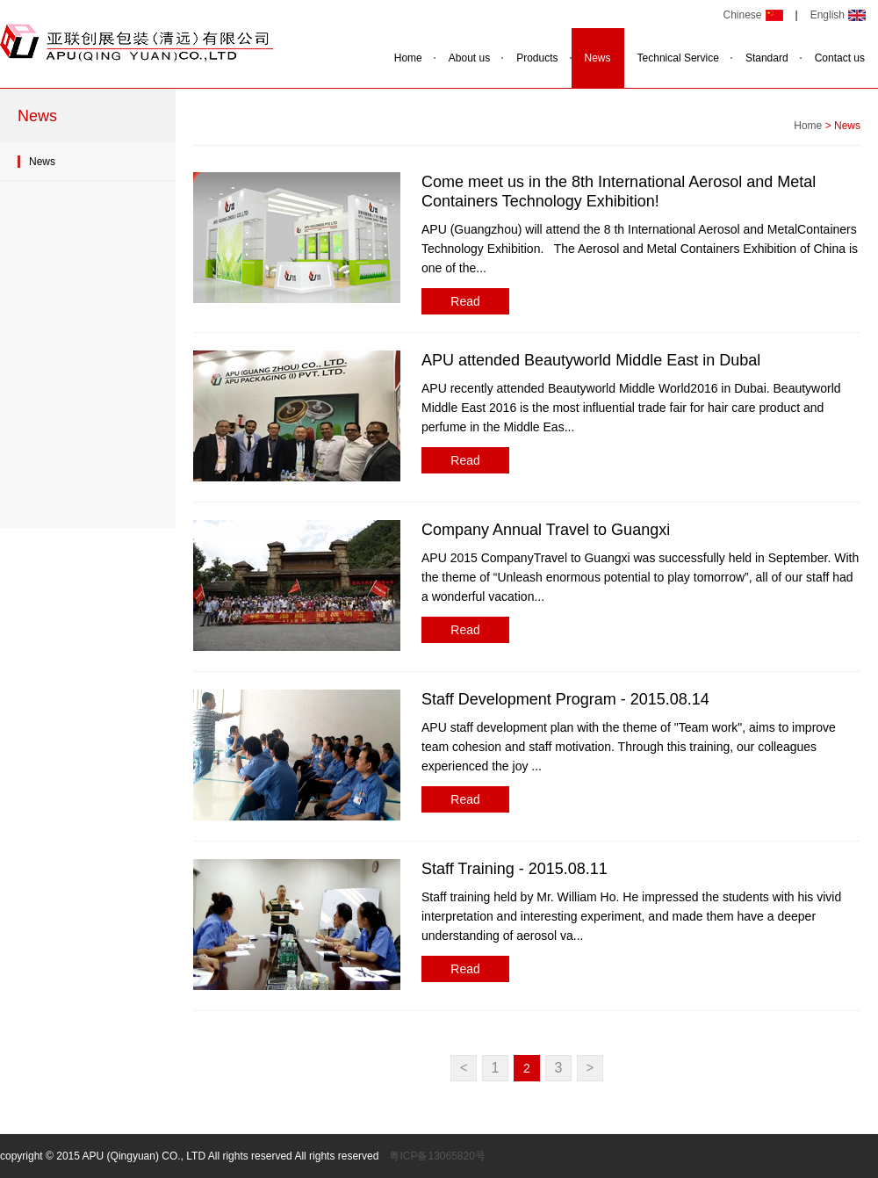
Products (537, 58)
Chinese (742, 15)
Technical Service (678, 58)
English (827, 15)
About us (469, 58)
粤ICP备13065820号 (437, 1156)
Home (408, 58)
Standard (766, 58)
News (598, 58)
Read (464, 301)
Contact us (840, 58)
